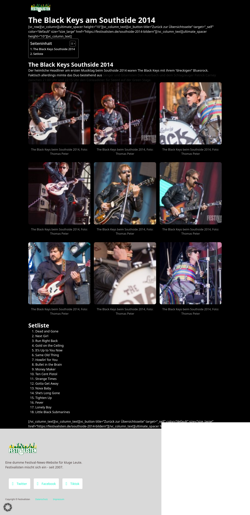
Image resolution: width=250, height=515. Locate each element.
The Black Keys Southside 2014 (54, 49)
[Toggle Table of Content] (71, 44)
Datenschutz (41, 499)
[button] (7, 507)
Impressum (58, 499)
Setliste (38, 54)
